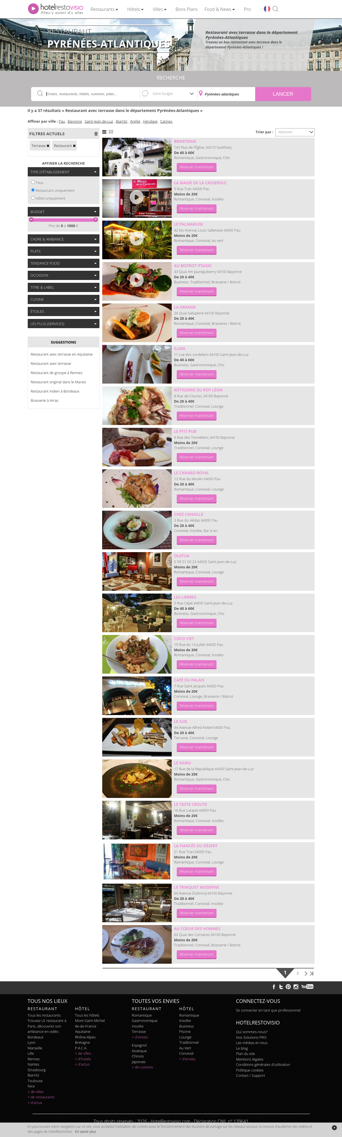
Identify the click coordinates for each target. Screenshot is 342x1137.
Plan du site (245, 1053)
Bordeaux (36, 1037)
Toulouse (35, 1080)
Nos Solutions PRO (251, 1037)
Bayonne (75, 121)
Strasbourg (37, 1069)
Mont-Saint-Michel (90, 1020)
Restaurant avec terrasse (51, 363)
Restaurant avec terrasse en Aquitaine (62, 354)
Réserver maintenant (197, 166)
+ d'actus (35, 1102)
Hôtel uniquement (50, 198)
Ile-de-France (85, 1026)
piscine (185, 1031)
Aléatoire (285, 131)
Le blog (242, 1048)
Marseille (35, 1047)
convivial (186, 1053)
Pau (62, 121)
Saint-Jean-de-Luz (99, 121)
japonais (139, 1061)
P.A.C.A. (81, 1047)
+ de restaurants (41, 1096)
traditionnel (189, 1042)
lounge (185, 1037)
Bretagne (82, 1042)
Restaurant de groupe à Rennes (56, 372)
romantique (142, 1015)
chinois (138, 1056)
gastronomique (145, 1020)
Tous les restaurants (44, 1015)
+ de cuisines (142, 1067)
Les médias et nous (252, 1042)
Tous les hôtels (87, 1015)
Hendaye (150, 121)
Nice (31, 1086)
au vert (185, 1047)
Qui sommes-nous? (251, 1031)
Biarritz (121, 121)
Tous (39, 182)
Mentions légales (250, 1059)
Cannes (166, 121)
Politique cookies (250, 1070)
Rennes (34, 1058)
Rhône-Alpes (85, 1037)
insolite (138, 1026)
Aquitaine (82, 1031)
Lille (31, 1053)
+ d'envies (140, 1037)
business (186, 1026)
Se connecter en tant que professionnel (268, 1010)
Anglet (135, 121)
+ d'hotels (83, 1058)
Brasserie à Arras (45, 400)
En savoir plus (85, 1131)
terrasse (139, 1031)
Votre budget (163, 93)
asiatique (139, 1050)
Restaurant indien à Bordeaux (55, 391)
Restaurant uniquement (55, 190)
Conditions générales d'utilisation (263, 1064)
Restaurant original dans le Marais (58, 381)
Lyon (32, 1042)
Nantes (33, 1064)
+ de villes (36, 1091)
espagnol (139, 1045)
